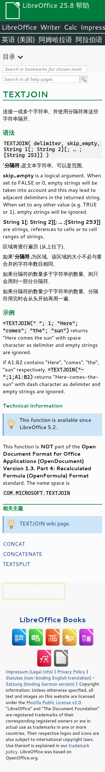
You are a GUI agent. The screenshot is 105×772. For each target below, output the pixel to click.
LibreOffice (19, 27)
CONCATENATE (22, 553)
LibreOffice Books (52, 619)
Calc (70, 27)
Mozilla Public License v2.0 (53, 702)
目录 (9, 56)
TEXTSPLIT (16, 564)
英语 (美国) (18, 39)
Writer (50, 27)
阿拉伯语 (89, 39)
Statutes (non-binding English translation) (48, 678)
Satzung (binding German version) (40, 684)
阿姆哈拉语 (55, 39)
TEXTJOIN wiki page (44, 523)
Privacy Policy (71, 672)
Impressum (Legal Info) (29, 672)
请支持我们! (34, 590)
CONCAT (14, 543)
